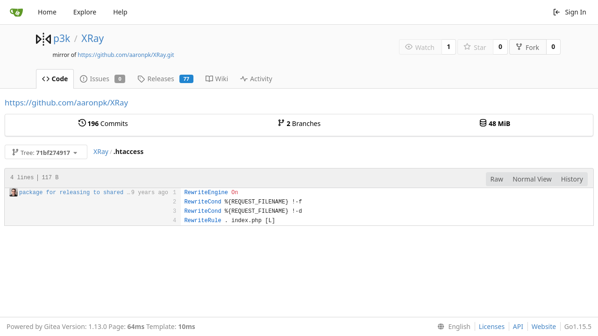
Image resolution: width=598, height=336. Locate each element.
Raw (497, 179)
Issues (102, 78)
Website (544, 326)
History (572, 179)
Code (55, 78)
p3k (61, 38)
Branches (299, 123)
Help (120, 11)
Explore (84, 11)
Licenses (492, 326)
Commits (103, 123)
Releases (165, 78)
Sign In (569, 11)
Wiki (217, 78)
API (518, 326)
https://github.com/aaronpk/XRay (66, 102)
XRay (92, 38)
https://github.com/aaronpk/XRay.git (126, 55)
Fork (527, 47)
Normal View (532, 179)
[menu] (452, 326)
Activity (256, 78)
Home (47, 11)
